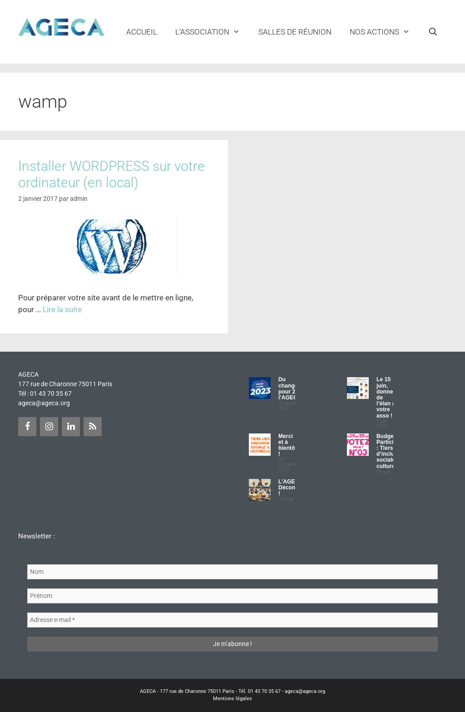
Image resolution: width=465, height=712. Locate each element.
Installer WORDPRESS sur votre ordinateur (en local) (111, 174)
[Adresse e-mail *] (232, 619)
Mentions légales (232, 699)
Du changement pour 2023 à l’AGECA (294, 388)
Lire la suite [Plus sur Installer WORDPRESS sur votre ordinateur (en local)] (62, 309)
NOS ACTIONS (384, 31)
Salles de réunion (294, 31)
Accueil (141, 31)
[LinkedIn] (71, 426)
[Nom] (232, 571)
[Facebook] (27, 426)
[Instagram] (49, 426)
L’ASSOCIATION (212, 31)
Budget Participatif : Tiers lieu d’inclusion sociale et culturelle (391, 451)
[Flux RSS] (93, 426)
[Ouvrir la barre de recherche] (433, 31)
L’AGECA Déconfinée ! (293, 487)
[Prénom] (232, 595)
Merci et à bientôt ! (287, 445)
